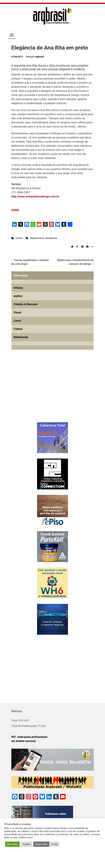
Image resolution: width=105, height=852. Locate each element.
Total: (15, 720)
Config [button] (54, 844)
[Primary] (11, 35)
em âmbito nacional (23, 741)
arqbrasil (39, 56)
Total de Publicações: (24, 726)
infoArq (19, 238)
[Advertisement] (32, 392)
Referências (21, 337)
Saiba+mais (41, 844)
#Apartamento (37, 238)
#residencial (51, 238)
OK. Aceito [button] (12, 844)
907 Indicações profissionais (29, 737)
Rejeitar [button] (26, 844)
